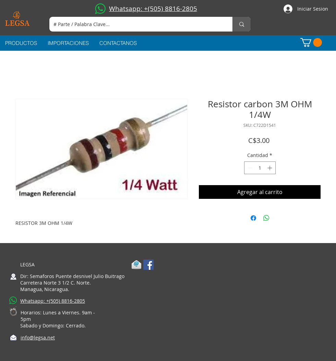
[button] (311, 42)
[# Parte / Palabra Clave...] (135, 24)
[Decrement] (249, 168)
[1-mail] (136, 265)
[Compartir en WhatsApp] (266, 218)
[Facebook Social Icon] (148, 265)
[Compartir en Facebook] (253, 218)
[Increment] (270, 168)
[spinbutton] (260, 168)
